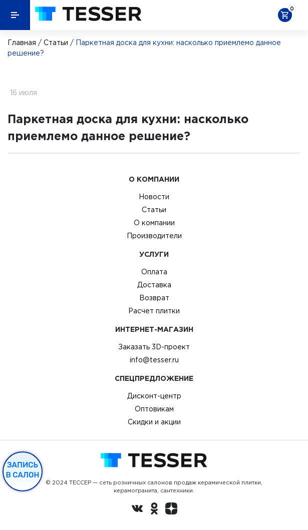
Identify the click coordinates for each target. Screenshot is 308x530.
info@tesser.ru (154, 360)
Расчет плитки (154, 311)
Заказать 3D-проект (154, 347)
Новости (154, 197)
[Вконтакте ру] (137, 509)
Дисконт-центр (154, 396)
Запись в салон (23, 469)
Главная (22, 43)
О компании (154, 223)
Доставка (154, 285)
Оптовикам (154, 409)
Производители (154, 236)
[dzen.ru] (171, 509)
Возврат (154, 298)
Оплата (154, 272)
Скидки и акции (154, 422)
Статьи (56, 43)
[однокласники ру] (154, 509)
